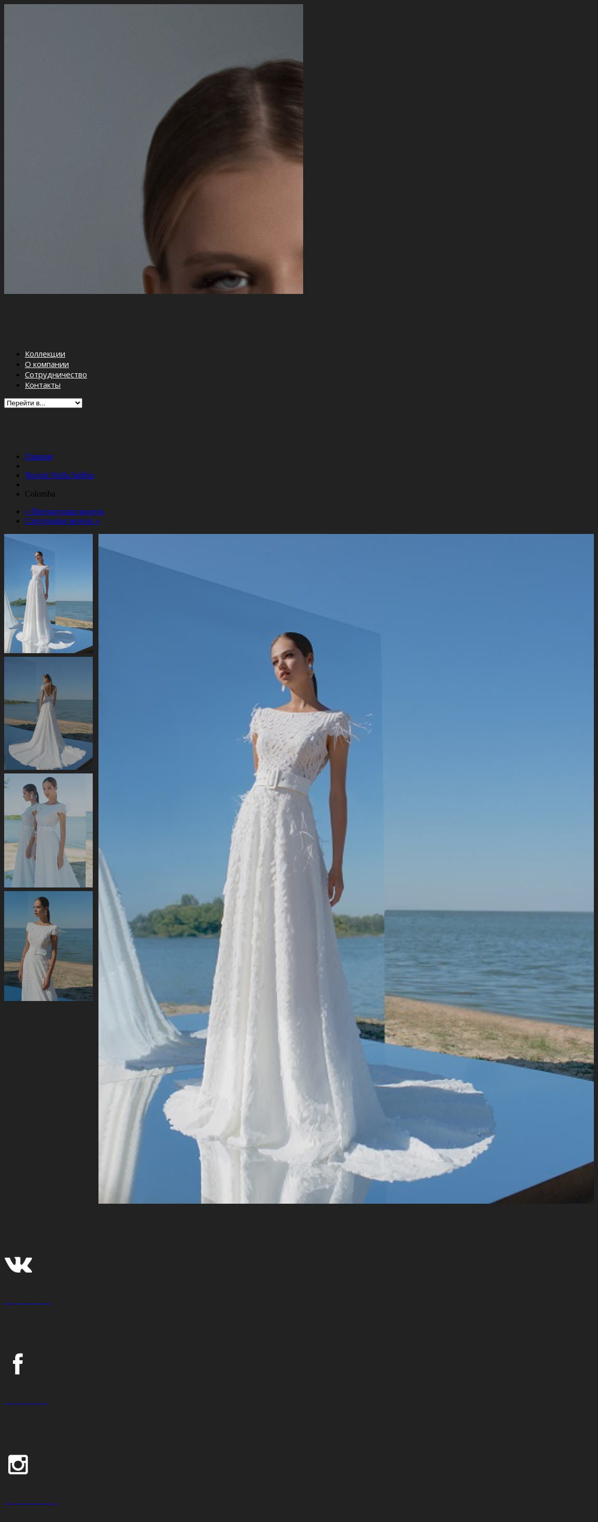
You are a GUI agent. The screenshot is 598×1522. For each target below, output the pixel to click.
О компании (47, 323)
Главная (39, 415)
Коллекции (45, 312)
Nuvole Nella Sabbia (59, 433)
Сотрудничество (56, 333)
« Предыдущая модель (64, 470)
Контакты (43, 344)
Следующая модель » (62, 479)
